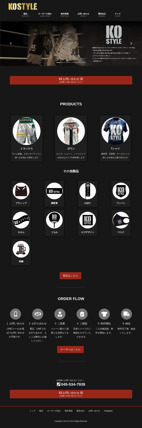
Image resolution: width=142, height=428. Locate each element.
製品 (41, 411)
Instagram (108, 411)
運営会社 (80, 411)
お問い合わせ (94, 411)
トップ (32, 411)
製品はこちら (70, 275)
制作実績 (69, 411)
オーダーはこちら (70, 349)
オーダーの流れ (54, 411)
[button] (10, 43)
